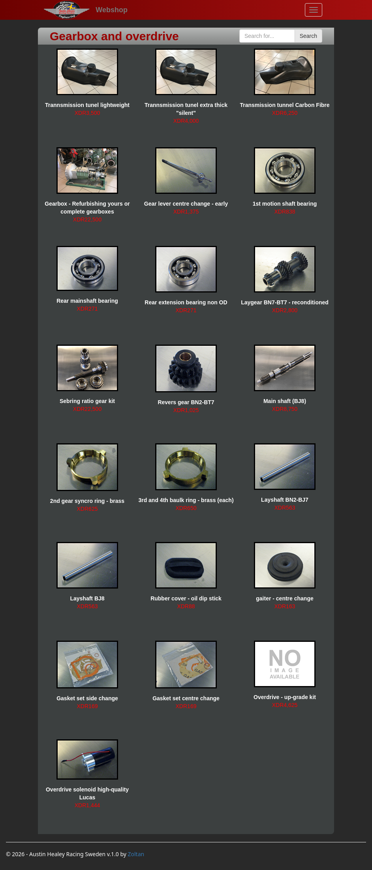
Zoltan (136, 854)
